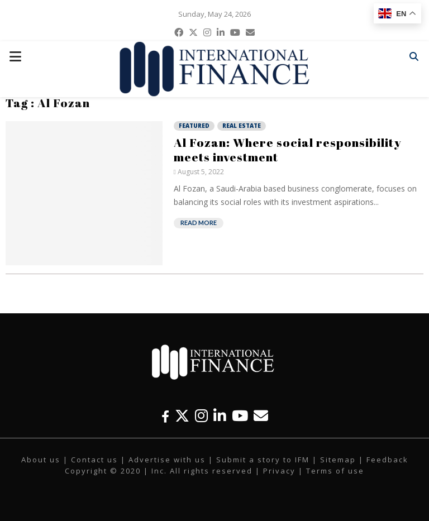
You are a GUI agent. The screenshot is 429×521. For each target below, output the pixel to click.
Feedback (387, 460)
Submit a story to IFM (262, 460)
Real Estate (241, 126)
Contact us (94, 460)
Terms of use (335, 471)
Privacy (279, 471)
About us (40, 460)
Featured (194, 126)
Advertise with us (167, 460)
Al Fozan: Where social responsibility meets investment (288, 150)
